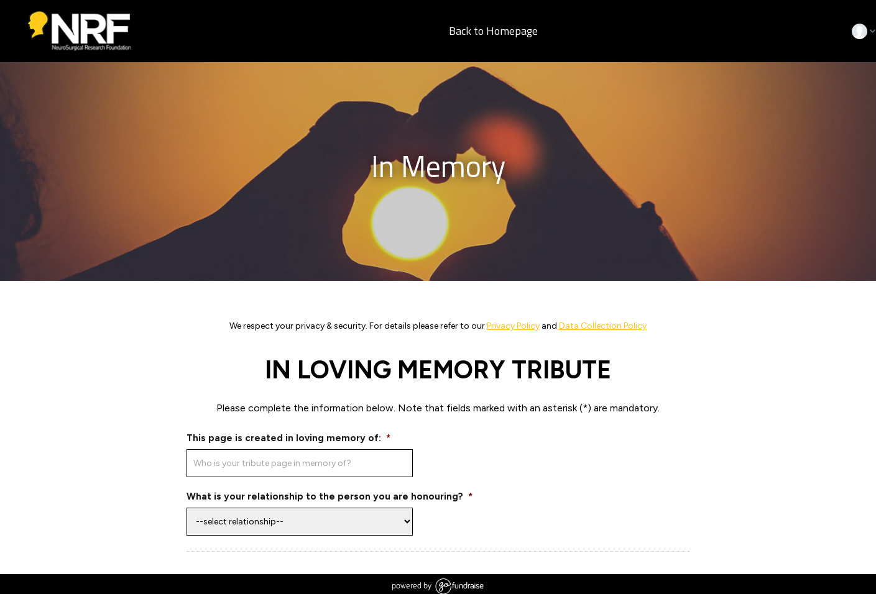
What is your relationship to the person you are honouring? (330, 496)
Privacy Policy (513, 326)
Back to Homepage (492, 31)
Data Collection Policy (603, 326)
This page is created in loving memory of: (288, 438)
